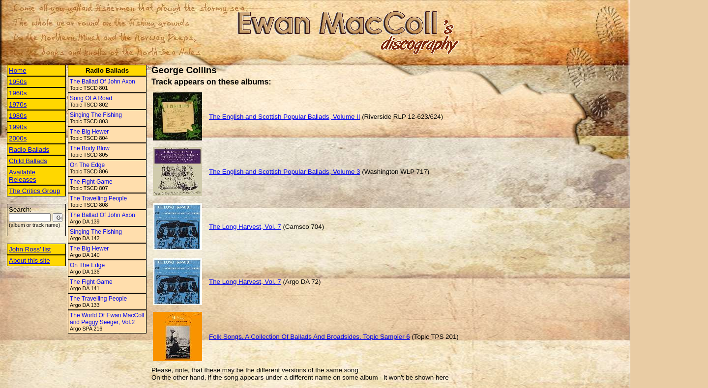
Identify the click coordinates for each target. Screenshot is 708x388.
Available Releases (22, 175)
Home (18, 70)
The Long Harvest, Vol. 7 (245, 226)
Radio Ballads (29, 149)
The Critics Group (34, 190)
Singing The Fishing (96, 114)
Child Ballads (28, 161)
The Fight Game (91, 181)
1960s (18, 93)
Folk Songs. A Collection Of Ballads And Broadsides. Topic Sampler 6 (309, 336)
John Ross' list (30, 249)
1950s (18, 81)
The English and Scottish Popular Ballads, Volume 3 (284, 171)
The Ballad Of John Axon (102, 81)
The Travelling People (98, 198)
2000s (18, 138)
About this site (29, 260)
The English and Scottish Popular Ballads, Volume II (284, 116)
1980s (18, 115)
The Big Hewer (89, 131)
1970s (18, 104)
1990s (18, 127)
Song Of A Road (91, 98)
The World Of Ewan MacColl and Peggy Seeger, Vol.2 (107, 319)
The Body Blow (90, 148)
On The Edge (87, 165)
